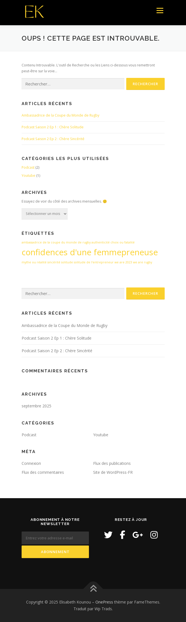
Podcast (28, 167)
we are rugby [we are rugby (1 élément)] (142, 262)
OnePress (104, 602)
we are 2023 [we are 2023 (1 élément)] (123, 262)
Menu (159, 10)
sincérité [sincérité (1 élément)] (53, 262)
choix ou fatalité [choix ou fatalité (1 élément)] (123, 242)
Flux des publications (112, 463)
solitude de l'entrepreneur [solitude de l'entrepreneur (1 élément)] (94, 262)
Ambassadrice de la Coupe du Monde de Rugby (60, 115)
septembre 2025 (36, 406)
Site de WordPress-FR (113, 472)
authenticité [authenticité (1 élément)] (100, 242)
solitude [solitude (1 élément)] (67, 262)
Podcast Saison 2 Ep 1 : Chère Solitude (53, 127)
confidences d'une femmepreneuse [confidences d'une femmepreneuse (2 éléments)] (90, 252)
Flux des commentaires (43, 472)
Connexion (31, 463)
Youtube (28, 175)
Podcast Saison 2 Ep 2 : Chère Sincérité (53, 138)
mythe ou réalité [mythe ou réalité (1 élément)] (34, 262)
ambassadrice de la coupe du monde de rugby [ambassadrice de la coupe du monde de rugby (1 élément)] (56, 242)
